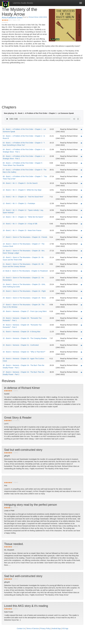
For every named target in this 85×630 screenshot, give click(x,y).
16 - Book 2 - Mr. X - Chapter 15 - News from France (22, 230)
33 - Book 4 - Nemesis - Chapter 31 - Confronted (21, 345)
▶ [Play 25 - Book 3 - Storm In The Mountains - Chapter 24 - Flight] (81, 291)
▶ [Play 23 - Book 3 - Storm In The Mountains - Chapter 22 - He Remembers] (81, 278)
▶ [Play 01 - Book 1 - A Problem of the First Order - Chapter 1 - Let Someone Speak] (81, 129)
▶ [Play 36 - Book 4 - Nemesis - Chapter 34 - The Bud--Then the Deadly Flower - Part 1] (81, 365)
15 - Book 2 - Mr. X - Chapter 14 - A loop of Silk (20, 224)
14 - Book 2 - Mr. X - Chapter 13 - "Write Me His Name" (23, 217)
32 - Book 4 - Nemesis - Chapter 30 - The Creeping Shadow (25, 338)
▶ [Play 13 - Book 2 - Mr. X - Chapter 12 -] (81, 210)
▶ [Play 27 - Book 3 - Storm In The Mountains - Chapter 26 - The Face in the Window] (81, 305)
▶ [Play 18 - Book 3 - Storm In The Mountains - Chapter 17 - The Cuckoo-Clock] (81, 244)
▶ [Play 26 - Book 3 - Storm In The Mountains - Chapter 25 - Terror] (81, 298)
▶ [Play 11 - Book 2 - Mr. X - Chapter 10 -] (81, 197)
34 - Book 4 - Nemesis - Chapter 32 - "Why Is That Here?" (24, 352)
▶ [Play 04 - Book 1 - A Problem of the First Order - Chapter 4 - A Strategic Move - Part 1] (81, 149)
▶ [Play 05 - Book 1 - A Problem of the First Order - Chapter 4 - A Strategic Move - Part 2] (81, 156)
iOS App (65, 628)
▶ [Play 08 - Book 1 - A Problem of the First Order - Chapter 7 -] (81, 176)
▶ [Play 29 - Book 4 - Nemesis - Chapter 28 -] (81, 318)
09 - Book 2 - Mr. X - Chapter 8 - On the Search (20, 183)
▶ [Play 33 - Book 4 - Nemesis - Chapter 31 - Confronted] (81, 345)
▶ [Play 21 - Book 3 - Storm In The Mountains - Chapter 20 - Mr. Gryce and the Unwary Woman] (81, 264)
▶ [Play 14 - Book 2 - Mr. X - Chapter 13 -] (81, 217)
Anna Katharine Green (12, 17)
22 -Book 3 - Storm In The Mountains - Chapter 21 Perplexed (25, 271)
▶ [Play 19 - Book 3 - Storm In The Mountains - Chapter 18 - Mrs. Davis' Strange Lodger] (81, 251)
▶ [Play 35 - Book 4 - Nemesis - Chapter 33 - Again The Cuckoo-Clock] (81, 358)
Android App (56, 628)
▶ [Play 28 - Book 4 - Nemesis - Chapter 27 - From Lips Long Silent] (81, 311)
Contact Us (21, 628)
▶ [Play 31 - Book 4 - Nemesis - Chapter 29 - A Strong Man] (81, 332)
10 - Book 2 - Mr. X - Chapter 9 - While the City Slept (22, 190)
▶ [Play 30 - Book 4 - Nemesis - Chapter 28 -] (81, 325)
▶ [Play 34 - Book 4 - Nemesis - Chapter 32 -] (81, 352)
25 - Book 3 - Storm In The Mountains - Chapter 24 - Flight (24, 291)
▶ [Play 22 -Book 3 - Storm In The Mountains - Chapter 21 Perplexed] (81, 271)
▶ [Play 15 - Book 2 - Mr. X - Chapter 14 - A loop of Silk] (81, 224)
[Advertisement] (42, 85)
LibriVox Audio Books (23, 3)
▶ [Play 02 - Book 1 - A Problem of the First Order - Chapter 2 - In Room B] (81, 136)
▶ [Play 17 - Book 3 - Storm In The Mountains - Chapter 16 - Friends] (81, 237)
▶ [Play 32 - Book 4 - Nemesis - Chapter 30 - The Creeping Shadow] (81, 338)
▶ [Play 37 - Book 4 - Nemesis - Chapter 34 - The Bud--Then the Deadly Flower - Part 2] (81, 372)
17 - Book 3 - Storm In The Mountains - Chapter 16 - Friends (25, 237)
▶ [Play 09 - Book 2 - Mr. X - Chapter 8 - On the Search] (81, 183)
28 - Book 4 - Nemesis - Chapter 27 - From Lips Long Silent (25, 311)
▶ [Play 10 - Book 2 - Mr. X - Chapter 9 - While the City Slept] (81, 190)
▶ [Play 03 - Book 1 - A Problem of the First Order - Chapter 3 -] (81, 143)
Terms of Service (32, 628)
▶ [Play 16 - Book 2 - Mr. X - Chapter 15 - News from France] (81, 230)
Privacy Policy (45, 628)
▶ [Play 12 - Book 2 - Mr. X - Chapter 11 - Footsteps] (81, 203)
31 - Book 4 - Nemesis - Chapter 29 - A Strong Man (21, 332)
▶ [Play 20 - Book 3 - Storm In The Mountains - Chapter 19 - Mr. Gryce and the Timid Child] (81, 257)
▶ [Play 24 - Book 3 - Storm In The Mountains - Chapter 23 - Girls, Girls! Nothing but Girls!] (81, 284)
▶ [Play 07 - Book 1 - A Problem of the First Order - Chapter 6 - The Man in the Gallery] (81, 170)
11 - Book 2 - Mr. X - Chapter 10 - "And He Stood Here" (23, 197)
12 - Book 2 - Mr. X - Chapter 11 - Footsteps (19, 203)
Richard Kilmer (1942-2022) (38, 17)
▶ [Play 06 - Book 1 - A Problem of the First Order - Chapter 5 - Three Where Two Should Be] (81, 163)
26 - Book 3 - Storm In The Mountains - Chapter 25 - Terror (24, 298)
